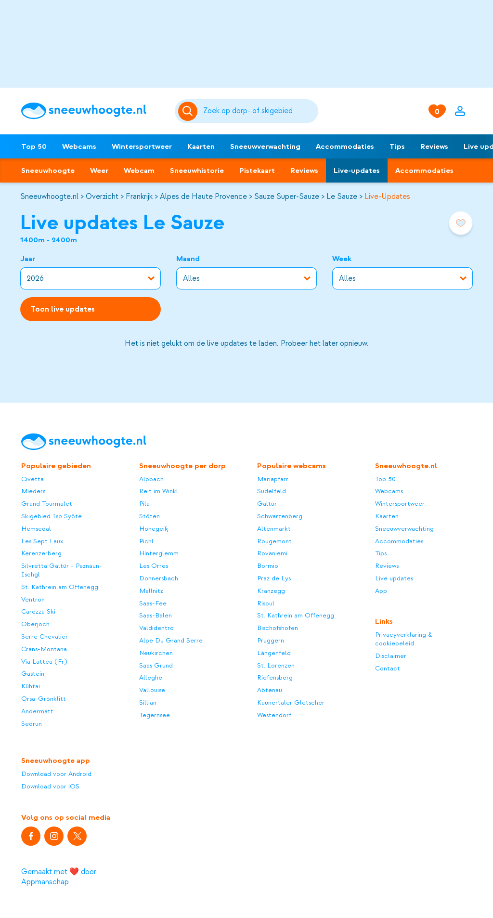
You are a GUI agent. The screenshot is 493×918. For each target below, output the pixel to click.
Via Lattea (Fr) (44, 661)
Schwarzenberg (279, 516)
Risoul (265, 603)
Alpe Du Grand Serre (171, 640)
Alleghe (150, 677)
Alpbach (151, 479)
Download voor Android (56, 774)
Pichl (146, 541)
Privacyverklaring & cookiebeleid (403, 638)
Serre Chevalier (44, 636)
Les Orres (153, 566)
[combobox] (259, 111)
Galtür (267, 503)
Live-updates (357, 170)
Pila (144, 503)
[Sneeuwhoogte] (93, 111)
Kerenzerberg (41, 553)
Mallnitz (151, 591)
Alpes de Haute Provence (203, 196)
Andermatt (37, 711)
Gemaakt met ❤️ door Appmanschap (58, 877)
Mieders (33, 491)
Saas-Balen (155, 615)
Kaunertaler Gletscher (290, 702)
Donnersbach (158, 578)
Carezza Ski (38, 611)
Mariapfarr (272, 479)
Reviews (434, 146)
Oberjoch (35, 624)
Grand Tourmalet (46, 503)
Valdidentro (156, 628)
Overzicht (102, 196)
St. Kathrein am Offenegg (59, 587)
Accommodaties (345, 146)
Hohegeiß (154, 529)
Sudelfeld (271, 491)
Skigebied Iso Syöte (51, 516)
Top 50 (34, 146)
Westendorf (274, 715)
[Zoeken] (259, 111)
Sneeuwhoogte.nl (49, 196)
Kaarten (201, 146)
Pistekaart (257, 170)
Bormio (267, 566)
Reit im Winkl (158, 491)
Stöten (149, 516)
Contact (387, 668)
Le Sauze (341, 196)
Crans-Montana (44, 649)
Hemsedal (36, 529)
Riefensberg (275, 677)
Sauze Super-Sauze (286, 196)
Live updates (394, 578)
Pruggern (270, 640)
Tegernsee (154, 715)
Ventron (33, 599)
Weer (99, 170)
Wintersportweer (142, 146)
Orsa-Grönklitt (43, 699)
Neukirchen (156, 653)
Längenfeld (274, 653)
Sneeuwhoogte (48, 170)
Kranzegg (271, 591)
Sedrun (31, 724)
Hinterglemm (159, 553)
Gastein (32, 673)
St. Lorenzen (276, 665)
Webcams (79, 146)
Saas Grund (156, 665)
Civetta (32, 479)
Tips (397, 146)
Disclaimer (390, 656)
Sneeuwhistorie (197, 170)
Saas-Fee (153, 603)
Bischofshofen (277, 628)
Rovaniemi (272, 553)
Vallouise (152, 690)
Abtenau (269, 690)
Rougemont (274, 541)
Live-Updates (387, 196)
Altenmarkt (274, 529)
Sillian (147, 702)
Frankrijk (139, 196)
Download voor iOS (50, 786)
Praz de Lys (274, 578)
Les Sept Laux (42, 541)
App (381, 591)
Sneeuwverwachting (265, 146)
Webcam (139, 170)
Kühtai (30, 686)
